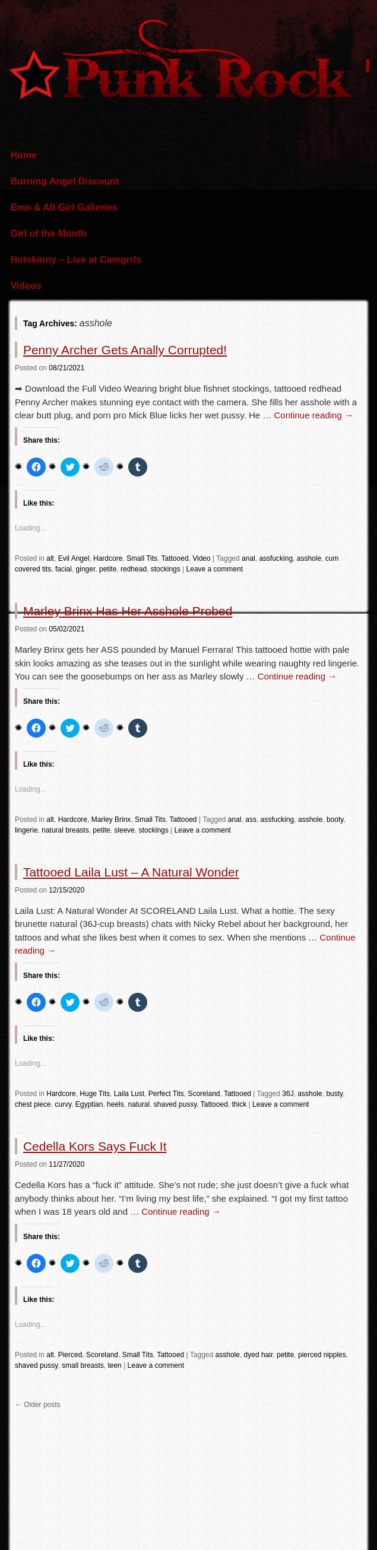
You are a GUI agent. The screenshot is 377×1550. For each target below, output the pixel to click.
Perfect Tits (166, 1094)
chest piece (33, 1104)
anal (248, 558)
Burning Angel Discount (65, 181)
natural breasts (65, 830)
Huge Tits (95, 1094)
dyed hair (258, 1355)
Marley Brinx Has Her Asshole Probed (127, 611)
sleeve (124, 830)
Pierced (70, 1355)
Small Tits (141, 558)
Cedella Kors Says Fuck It (95, 1146)
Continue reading (313, 415)
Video (201, 558)
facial (63, 569)
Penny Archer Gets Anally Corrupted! (125, 350)
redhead (134, 569)
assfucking (276, 558)
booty (335, 819)
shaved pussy (175, 1104)
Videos (26, 286)
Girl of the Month (49, 233)
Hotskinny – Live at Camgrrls (76, 260)
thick (239, 1104)
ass (250, 819)
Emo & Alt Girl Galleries (64, 207)
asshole (309, 558)
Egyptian (89, 1104)
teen (114, 1365)
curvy (63, 1104)
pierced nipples (322, 1355)
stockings (165, 569)
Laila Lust (129, 1094)
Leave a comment (214, 569)
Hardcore (107, 558)
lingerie (26, 830)
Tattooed (175, 558)
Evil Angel (74, 558)
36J (287, 1094)
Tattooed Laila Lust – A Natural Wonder (131, 872)
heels (115, 1104)
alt (50, 558)
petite (107, 569)
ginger (86, 569)
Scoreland (204, 1094)
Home (24, 155)
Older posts (38, 1404)
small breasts (83, 1365)
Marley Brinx (111, 819)
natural (139, 1104)
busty (334, 1094)
